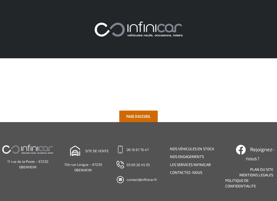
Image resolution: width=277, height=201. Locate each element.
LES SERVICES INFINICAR (190, 164)
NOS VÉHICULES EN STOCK (192, 148)
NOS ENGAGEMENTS (187, 156)
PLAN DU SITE (261, 169)
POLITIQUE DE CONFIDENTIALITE (240, 183)
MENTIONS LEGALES (256, 175)
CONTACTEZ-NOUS (186, 172)
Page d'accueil (138, 117)
